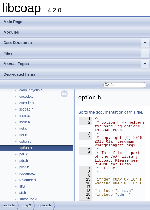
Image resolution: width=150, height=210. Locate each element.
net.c (23, 129)
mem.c (24, 116)
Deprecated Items (19, 74)
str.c (22, 186)
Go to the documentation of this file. (110, 112)
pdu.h (23, 161)
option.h (25, 148)
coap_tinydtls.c (30, 90)
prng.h (24, 167)
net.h (23, 135)
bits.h (124, 190)
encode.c (26, 96)
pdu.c (23, 154)
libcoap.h (26, 109)
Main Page (13, 22)
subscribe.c (28, 199)
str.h (22, 193)
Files (76, 53)
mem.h (24, 122)
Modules (11, 32)
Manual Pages (76, 64)
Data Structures (76, 43)
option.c (25, 141)
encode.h (26, 103)
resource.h (27, 180)
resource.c (27, 174)
